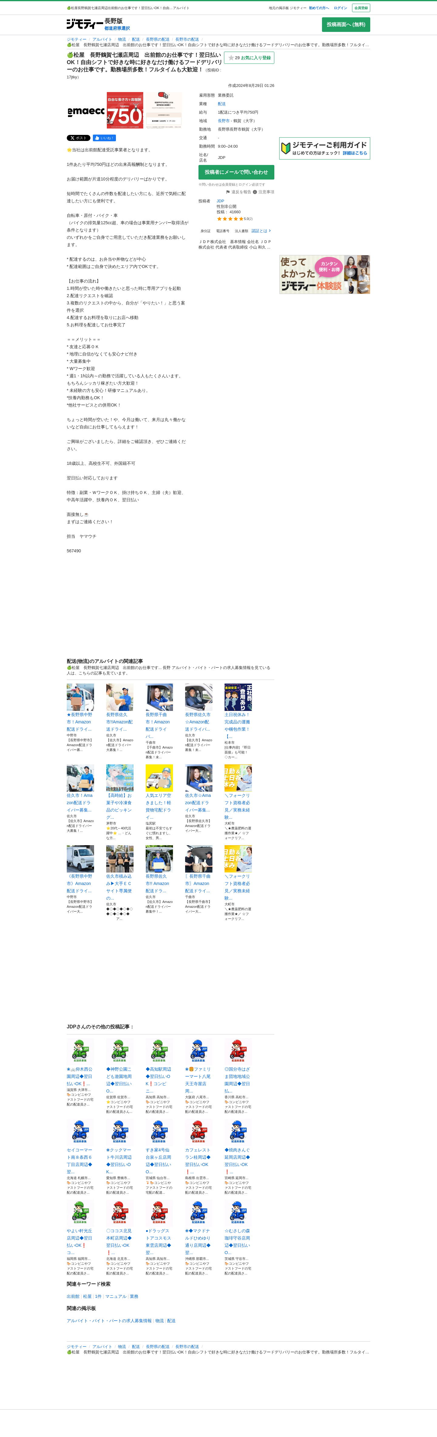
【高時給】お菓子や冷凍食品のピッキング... (120, 792)
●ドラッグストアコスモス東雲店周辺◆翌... (159, 1227)
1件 (98, 1296)
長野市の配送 (187, 39)
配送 (136, 39)
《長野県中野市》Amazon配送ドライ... (80, 869)
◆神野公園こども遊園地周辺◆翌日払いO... (120, 1065)
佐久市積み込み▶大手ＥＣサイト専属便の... (120, 872)
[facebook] (104, 138)
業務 (134, 1296)
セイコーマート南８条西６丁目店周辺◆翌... (80, 1146)
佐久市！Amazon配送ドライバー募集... (80, 788)
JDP (220, 201)
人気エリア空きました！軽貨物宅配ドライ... (159, 792)
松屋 (87, 1296)
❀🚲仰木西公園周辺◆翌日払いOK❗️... (80, 1062)
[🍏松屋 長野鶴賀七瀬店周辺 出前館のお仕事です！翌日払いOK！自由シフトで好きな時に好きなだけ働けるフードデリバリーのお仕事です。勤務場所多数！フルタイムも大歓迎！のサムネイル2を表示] (125, 110)
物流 (122, 39)
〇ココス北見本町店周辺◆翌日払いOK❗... (120, 1227)
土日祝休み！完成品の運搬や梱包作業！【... (238, 711)
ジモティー (76, 39)
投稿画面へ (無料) (346, 24)
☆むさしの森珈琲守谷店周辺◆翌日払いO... (238, 1227)
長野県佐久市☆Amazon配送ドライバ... (198, 708)
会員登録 (361, 8)
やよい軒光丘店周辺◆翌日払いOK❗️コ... (80, 1227)
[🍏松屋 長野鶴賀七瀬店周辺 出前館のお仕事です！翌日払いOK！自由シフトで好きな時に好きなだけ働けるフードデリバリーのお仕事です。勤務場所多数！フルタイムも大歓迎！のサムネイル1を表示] (86, 110)
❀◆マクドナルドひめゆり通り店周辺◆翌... (198, 1227)
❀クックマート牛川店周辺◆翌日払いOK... (120, 1146)
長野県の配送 (158, 39)
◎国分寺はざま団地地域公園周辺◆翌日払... (238, 1065)
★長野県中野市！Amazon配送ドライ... (80, 708)
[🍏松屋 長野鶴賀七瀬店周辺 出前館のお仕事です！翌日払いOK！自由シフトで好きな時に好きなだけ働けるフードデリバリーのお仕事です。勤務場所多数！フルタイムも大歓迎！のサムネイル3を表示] (163, 110)
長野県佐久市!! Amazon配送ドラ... (159, 869)
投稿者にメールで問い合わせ (236, 172)
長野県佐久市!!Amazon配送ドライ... (120, 708)
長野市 (224, 120)
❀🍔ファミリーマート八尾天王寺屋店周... (198, 1065)
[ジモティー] (85, 24)
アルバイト (102, 39)
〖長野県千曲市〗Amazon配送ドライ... (198, 869)
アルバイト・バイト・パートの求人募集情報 (109, 1320)
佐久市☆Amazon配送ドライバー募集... (198, 788)
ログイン (340, 8)
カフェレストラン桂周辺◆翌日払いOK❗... (198, 1146)
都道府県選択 (117, 28)
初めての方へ (319, 8)
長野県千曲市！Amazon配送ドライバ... (159, 711)
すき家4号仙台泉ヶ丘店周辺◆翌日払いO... (159, 1146)
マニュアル (116, 1296)
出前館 (73, 1296)
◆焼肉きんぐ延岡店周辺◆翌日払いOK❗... (238, 1146)
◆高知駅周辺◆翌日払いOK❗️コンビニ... (159, 1065)
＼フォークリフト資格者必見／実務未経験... (238, 792)
